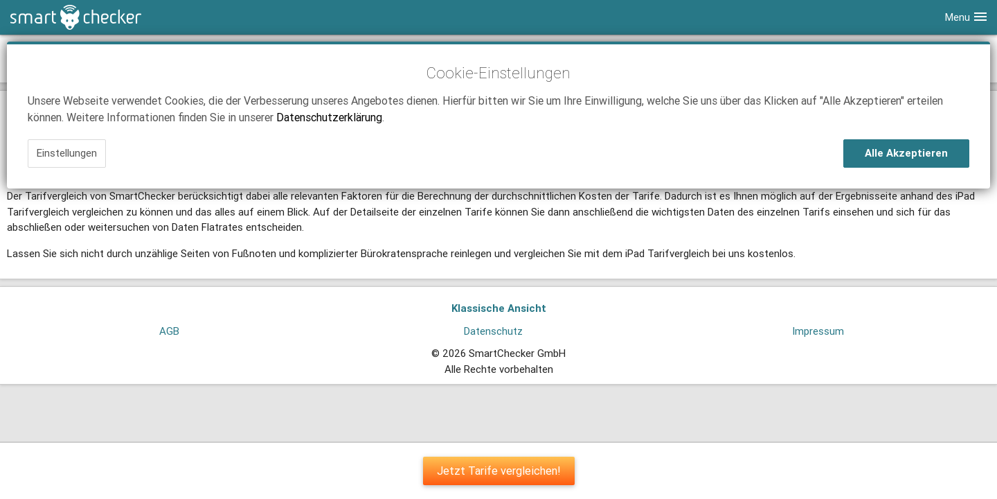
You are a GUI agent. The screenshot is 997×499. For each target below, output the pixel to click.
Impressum (818, 331)
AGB (169, 331)
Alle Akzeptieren (906, 152)
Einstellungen (67, 152)
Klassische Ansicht (498, 308)
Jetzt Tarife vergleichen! (499, 470)
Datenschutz (493, 331)
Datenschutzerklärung (329, 117)
